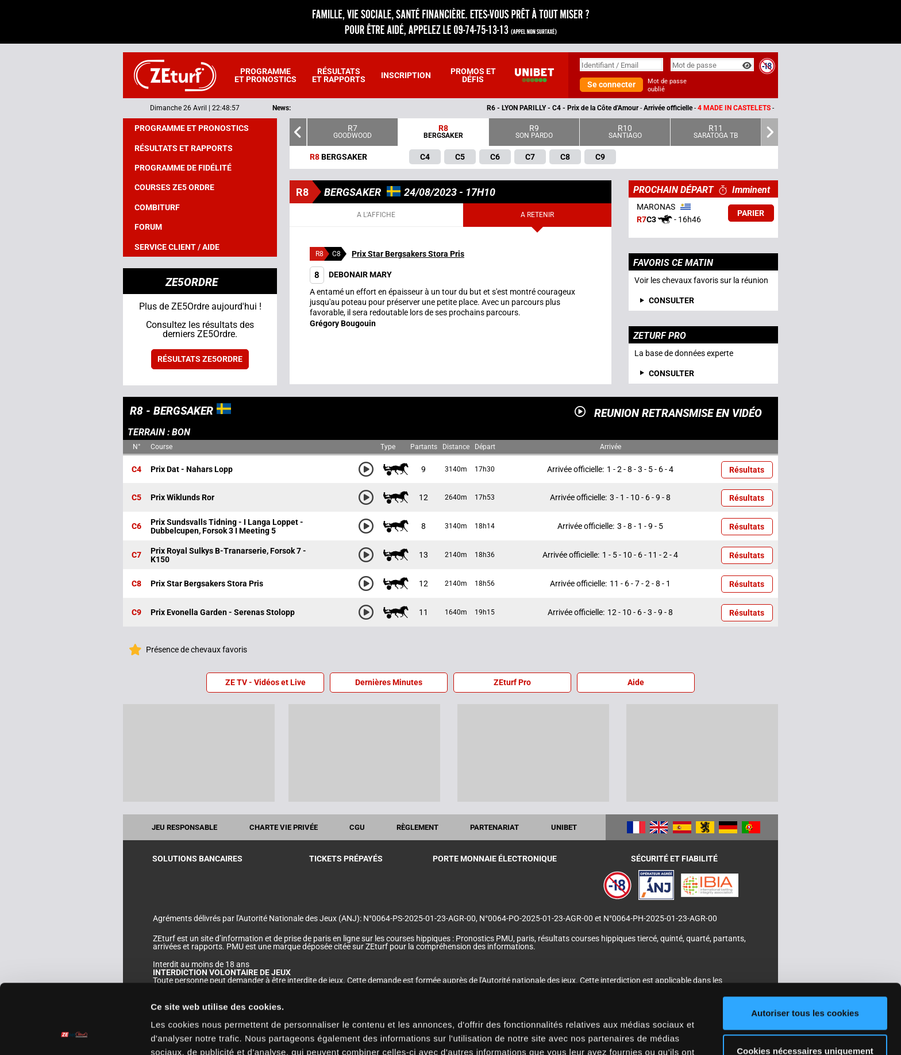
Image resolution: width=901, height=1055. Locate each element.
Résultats (746, 469)
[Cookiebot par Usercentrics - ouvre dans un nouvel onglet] (74, 1032)
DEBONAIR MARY (351, 274)
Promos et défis (473, 75)
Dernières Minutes (388, 682)
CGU (357, 827)
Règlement (417, 827)
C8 (136, 584)
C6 (136, 526)
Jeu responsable (184, 827)
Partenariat (494, 827)
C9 (136, 612)
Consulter (671, 373)
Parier (750, 213)
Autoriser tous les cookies (805, 948)
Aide (635, 682)
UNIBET (564, 827)
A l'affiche (376, 215)
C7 (136, 555)
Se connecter (611, 84)
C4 (136, 469)
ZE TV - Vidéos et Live (265, 682)
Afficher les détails (189, 1032)
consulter (671, 300)
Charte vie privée (283, 827)
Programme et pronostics (265, 75)
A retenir (537, 215)
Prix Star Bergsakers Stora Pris (408, 253)
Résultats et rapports (338, 75)
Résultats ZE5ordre (199, 359)
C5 (136, 498)
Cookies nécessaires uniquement (805, 985)
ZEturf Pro (512, 682)
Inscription (406, 75)
